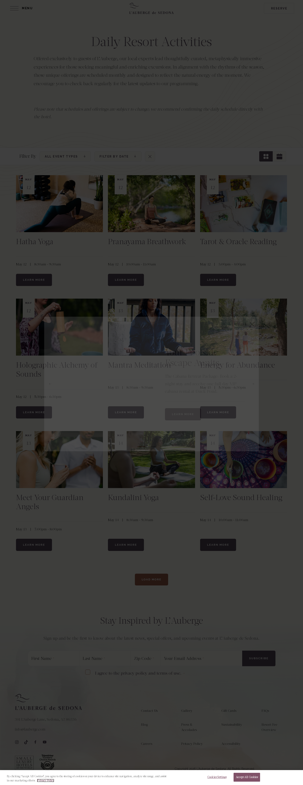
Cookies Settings (216, 777)
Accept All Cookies (247, 777)
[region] (151, 777)
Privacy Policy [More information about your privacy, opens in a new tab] (45, 780)
